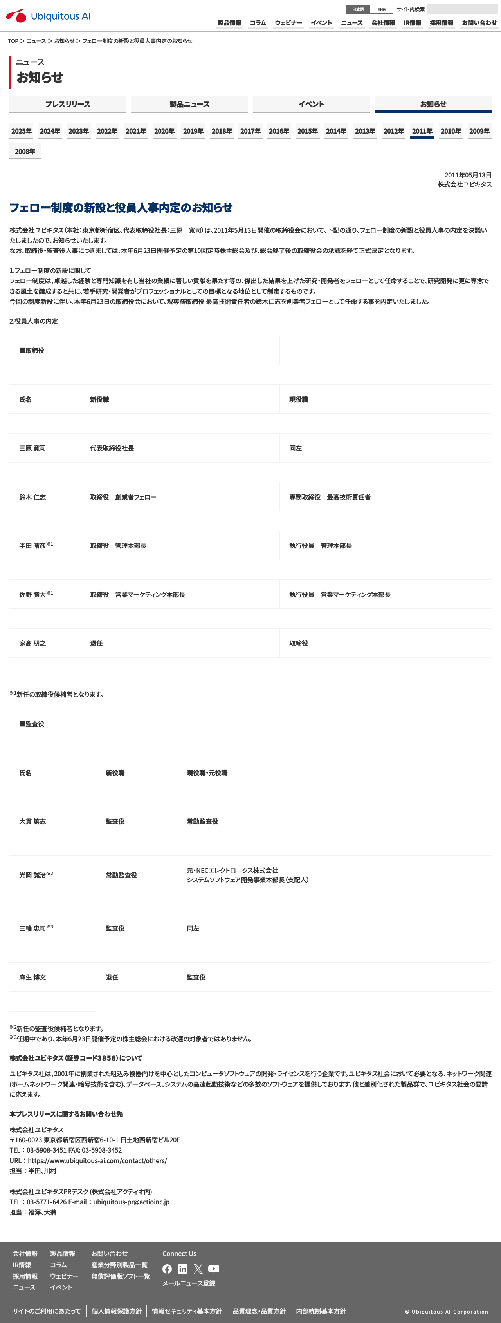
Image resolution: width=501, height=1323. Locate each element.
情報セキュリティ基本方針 (187, 1311)
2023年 (78, 131)
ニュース (36, 41)
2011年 (422, 131)
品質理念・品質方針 (259, 1311)
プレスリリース (67, 104)
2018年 (222, 131)
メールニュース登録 (188, 1283)
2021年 (136, 131)
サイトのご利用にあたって (47, 1311)
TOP (13, 41)
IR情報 (22, 1264)
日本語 (358, 9)
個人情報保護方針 (117, 1311)
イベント (311, 104)
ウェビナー (64, 1276)
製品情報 (62, 1253)
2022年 (107, 131)
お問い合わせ (109, 1253)
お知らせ (64, 41)
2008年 (25, 151)
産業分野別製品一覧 (119, 1264)
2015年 (307, 131)
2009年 (479, 131)
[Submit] (489, 9)
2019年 (193, 131)
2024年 (50, 131)
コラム (58, 1264)
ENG (382, 9)
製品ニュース (189, 104)
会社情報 (25, 1253)
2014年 (336, 131)
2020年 (164, 131)
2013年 (365, 131)
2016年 (279, 131)
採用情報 (25, 1276)
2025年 (21, 131)
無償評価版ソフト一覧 (120, 1276)
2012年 (394, 131)
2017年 (250, 131)
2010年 (451, 131)
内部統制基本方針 (321, 1311)
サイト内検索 (410, 9)
